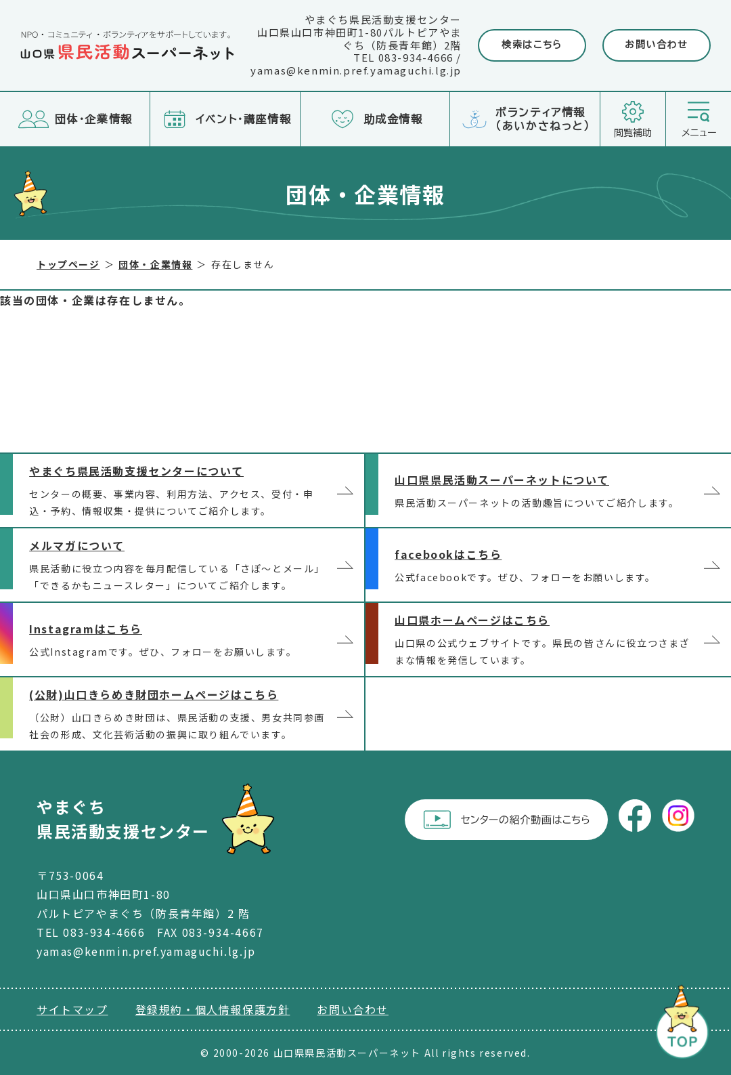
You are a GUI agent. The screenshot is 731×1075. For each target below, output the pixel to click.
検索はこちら (532, 44)
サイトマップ (72, 1009)
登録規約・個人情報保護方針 (212, 1009)
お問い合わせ (656, 44)
